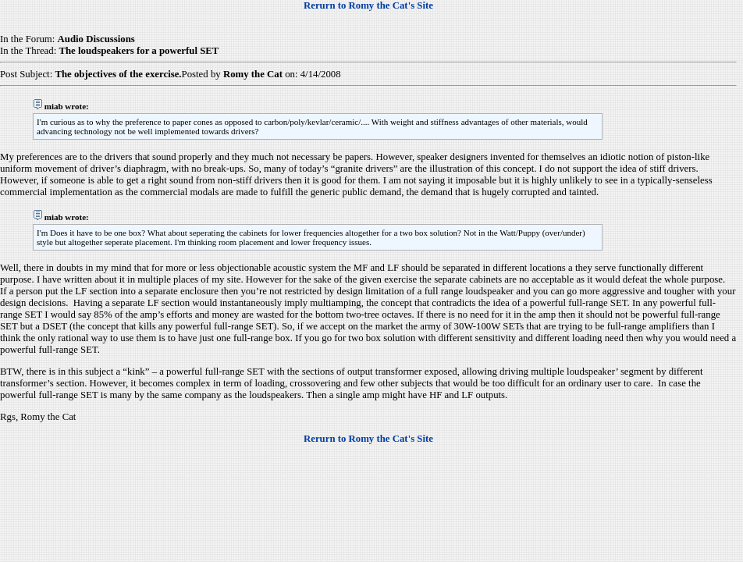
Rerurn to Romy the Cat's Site (368, 5)
